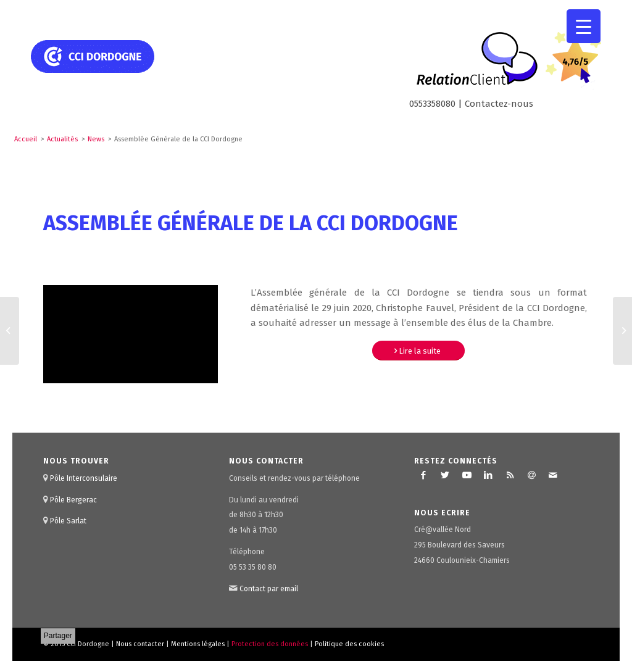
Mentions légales (198, 644)
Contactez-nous (499, 103)
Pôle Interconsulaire (83, 478)
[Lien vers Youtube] (466, 475)
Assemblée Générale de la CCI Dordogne (250, 223)
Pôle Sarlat (68, 521)
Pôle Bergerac (73, 500)
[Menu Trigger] (584, 26)
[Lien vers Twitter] (445, 475)
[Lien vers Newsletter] (531, 475)
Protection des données (269, 644)
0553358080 (432, 103)
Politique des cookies (349, 644)
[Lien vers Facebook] (423, 475)
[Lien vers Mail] (553, 475)
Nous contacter (140, 644)
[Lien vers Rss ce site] (510, 475)
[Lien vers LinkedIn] (488, 475)
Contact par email (268, 588)
